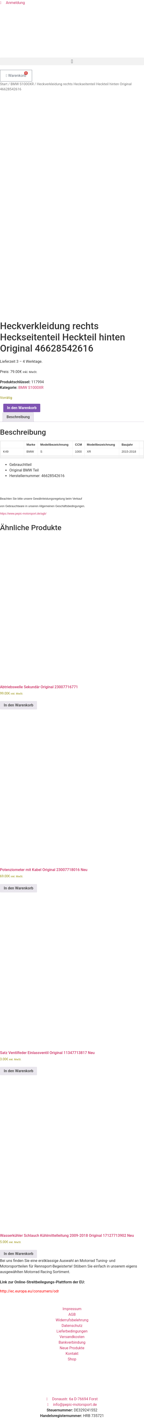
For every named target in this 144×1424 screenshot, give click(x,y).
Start (3, 84)
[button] (72, 61)
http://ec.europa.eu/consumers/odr (29, 1247)
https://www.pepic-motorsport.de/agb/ (23, 470)
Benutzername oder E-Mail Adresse (29, 1394)
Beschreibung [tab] (18, 373)
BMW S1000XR (22, 84)
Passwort (8, 1409)
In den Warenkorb (22, 364)
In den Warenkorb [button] (18, 661)
